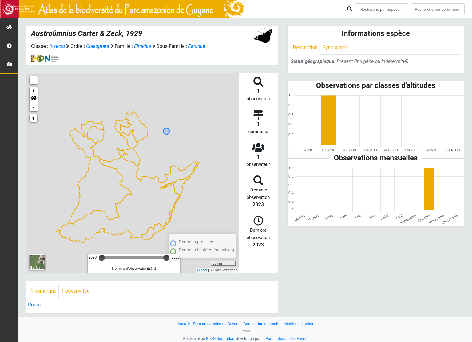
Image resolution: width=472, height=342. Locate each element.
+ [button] (33, 91)
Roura (34, 305)
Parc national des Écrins (286, 338)
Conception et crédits (261, 323)
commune (43, 291)
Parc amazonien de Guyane (216, 323)
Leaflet (202, 270)
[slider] (102, 258)
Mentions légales (298, 323)
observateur (76, 291)
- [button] (33, 107)
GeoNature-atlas (220, 338)
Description (305, 47)
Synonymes (335, 47)
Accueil (183, 323)
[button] (34, 99)
